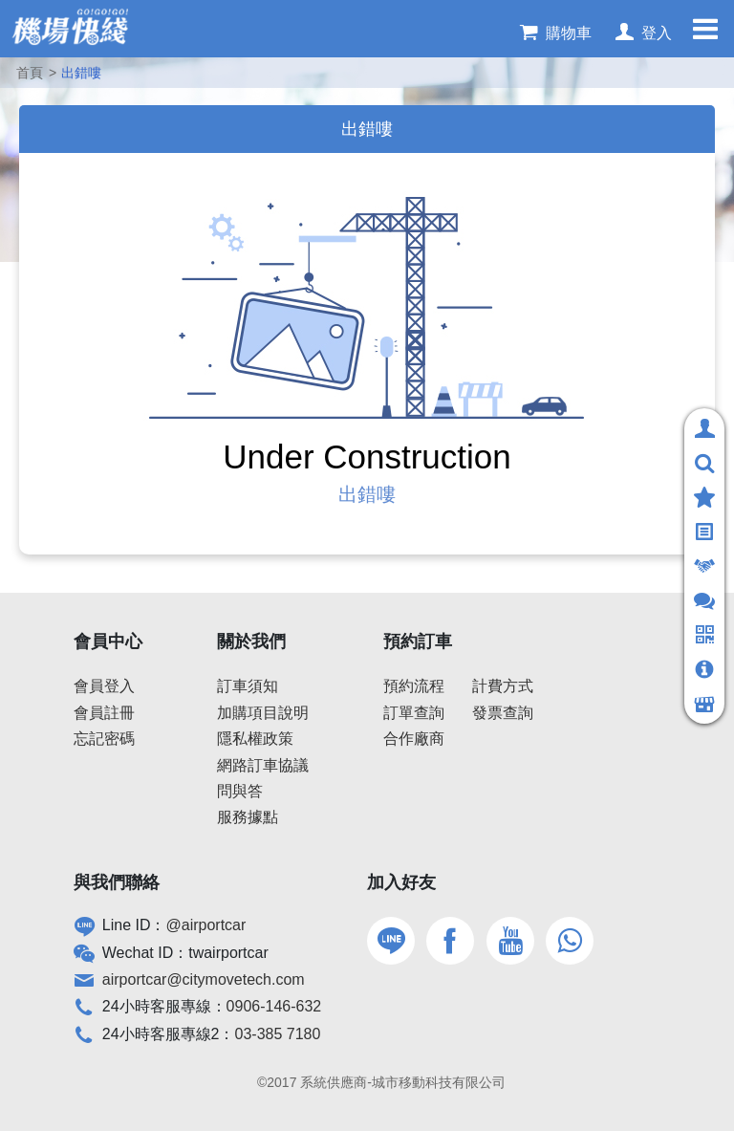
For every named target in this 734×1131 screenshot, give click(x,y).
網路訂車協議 (263, 765)
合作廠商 (413, 738)
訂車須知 (247, 686)
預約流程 (413, 686)
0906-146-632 (274, 1006)
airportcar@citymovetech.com (203, 979)
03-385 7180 (278, 1034)
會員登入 (104, 686)
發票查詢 (502, 713)
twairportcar (228, 953)
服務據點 (247, 817)
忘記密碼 (104, 738)
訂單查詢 (413, 713)
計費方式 (502, 686)
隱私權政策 (255, 738)
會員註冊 (104, 713)
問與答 (240, 791)
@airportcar (206, 925)
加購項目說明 (263, 713)
